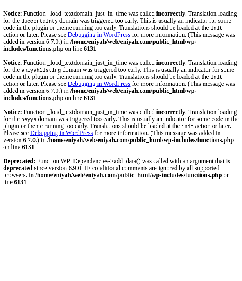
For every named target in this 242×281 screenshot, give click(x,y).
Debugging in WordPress (99, 34)
